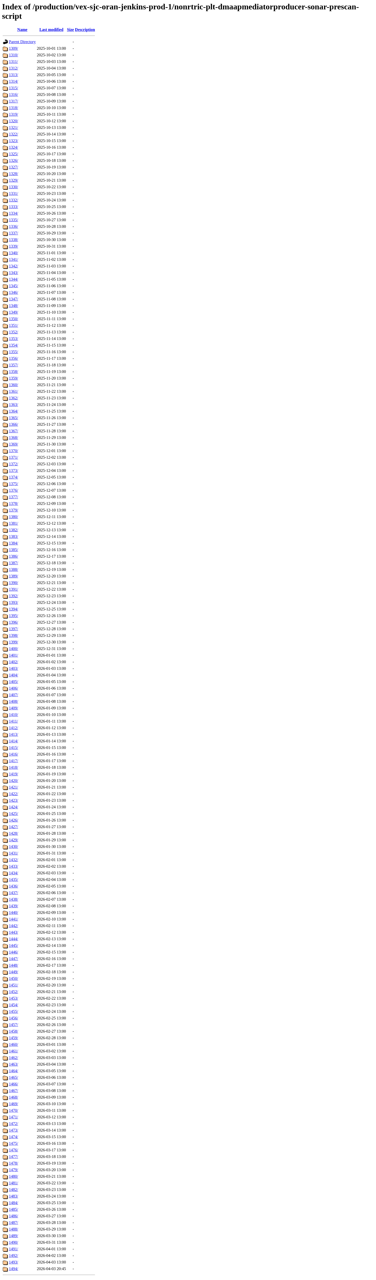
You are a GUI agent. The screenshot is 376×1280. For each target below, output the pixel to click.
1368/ (13, 437)
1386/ (13, 556)
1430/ (13, 846)
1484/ (13, 1203)
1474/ (13, 1137)
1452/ (13, 991)
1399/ (13, 642)
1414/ (13, 741)
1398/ (13, 635)
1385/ (13, 550)
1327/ (13, 167)
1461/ (13, 1051)
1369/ (13, 444)
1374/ (13, 477)
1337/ (13, 233)
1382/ (13, 530)
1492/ (13, 1255)
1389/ (13, 576)
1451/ (13, 985)
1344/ (13, 279)
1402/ (13, 662)
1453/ (13, 998)
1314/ (13, 81)
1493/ (13, 1262)
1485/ (13, 1209)
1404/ (13, 675)
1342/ (13, 266)
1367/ (13, 431)
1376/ (13, 490)
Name (22, 29)
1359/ (13, 378)
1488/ (13, 1229)
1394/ (13, 609)
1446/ (13, 952)
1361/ (13, 391)
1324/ (13, 147)
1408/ (13, 701)
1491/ (13, 1249)
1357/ (13, 365)
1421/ (13, 787)
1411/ (13, 721)
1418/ (13, 767)
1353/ (13, 338)
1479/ (13, 1170)
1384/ (13, 543)
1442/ (13, 926)
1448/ (13, 965)
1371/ (13, 457)
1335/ (13, 220)
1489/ (13, 1236)
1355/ (13, 352)
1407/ (13, 695)
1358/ (13, 371)
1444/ (13, 939)
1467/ (13, 1090)
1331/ (13, 193)
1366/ (13, 424)
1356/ (13, 358)
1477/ (13, 1156)
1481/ (13, 1183)
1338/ (13, 239)
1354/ (13, 345)
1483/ (13, 1196)
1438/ (13, 899)
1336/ (13, 226)
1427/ (13, 827)
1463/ (13, 1064)
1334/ (13, 213)
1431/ (13, 853)
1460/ (13, 1044)
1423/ (13, 800)
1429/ (13, 840)
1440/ (13, 912)
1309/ (13, 48)
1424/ (13, 807)
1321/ (13, 127)
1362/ (13, 398)
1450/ (13, 978)
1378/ (13, 503)
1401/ (13, 655)
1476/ (13, 1150)
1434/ (13, 873)
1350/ (13, 319)
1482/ (13, 1189)
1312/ (13, 68)
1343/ (13, 272)
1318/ (13, 108)
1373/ (13, 470)
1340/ (13, 253)
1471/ (13, 1117)
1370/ (13, 451)
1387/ (13, 563)
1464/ (13, 1071)
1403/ (13, 668)
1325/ (13, 154)
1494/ (13, 1269)
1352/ (13, 332)
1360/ (13, 385)
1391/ (13, 589)
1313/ (13, 75)
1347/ (13, 299)
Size (70, 29)
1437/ (13, 893)
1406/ (13, 688)
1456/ (13, 1018)
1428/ (13, 833)
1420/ (13, 780)
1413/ (13, 734)
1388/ (13, 569)
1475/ (13, 1143)
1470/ (13, 1110)
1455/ (13, 1011)
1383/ (13, 536)
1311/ (13, 61)
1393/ (13, 602)
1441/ (13, 919)
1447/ (13, 959)
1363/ (13, 404)
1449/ (13, 972)
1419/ (13, 774)
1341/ (13, 259)
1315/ (13, 88)
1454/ (13, 1005)
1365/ (13, 418)
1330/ (13, 187)
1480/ (13, 1176)
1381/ (13, 523)
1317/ (13, 101)
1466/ (13, 1084)
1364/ (13, 411)
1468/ (13, 1097)
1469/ (13, 1104)
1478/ (13, 1163)
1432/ (13, 860)
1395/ (13, 615)
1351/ (13, 325)
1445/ (13, 945)
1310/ (13, 55)
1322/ (13, 134)
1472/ (13, 1123)
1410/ (13, 714)
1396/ (13, 622)
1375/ (13, 484)
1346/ (13, 292)
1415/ (13, 747)
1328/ (13, 174)
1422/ (13, 794)
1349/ (13, 312)
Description (85, 29)
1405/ (13, 681)
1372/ (13, 464)
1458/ (13, 1031)
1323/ (13, 141)
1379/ (13, 510)
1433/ (13, 866)
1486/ (13, 1216)
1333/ (13, 206)
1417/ (13, 761)
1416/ (13, 754)
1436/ (13, 886)
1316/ (13, 94)
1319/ (13, 114)
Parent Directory (22, 42)
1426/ (13, 820)
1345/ (13, 286)
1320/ (13, 121)
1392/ (13, 596)
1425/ (13, 813)
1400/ (13, 648)
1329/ (13, 180)
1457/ (13, 1024)
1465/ (13, 1077)
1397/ (13, 629)
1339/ (13, 246)
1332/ (13, 200)
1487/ (13, 1222)
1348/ (13, 305)
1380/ (13, 517)
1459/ (13, 1038)
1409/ (13, 708)
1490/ (13, 1242)
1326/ (13, 160)
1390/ (13, 583)
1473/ (13, 1130)
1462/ (13, 1057)
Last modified (51, 29)
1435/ (13, 879)
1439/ (13, 906)
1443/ (13, 932)
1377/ (13, 497)
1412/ (13, 728)
